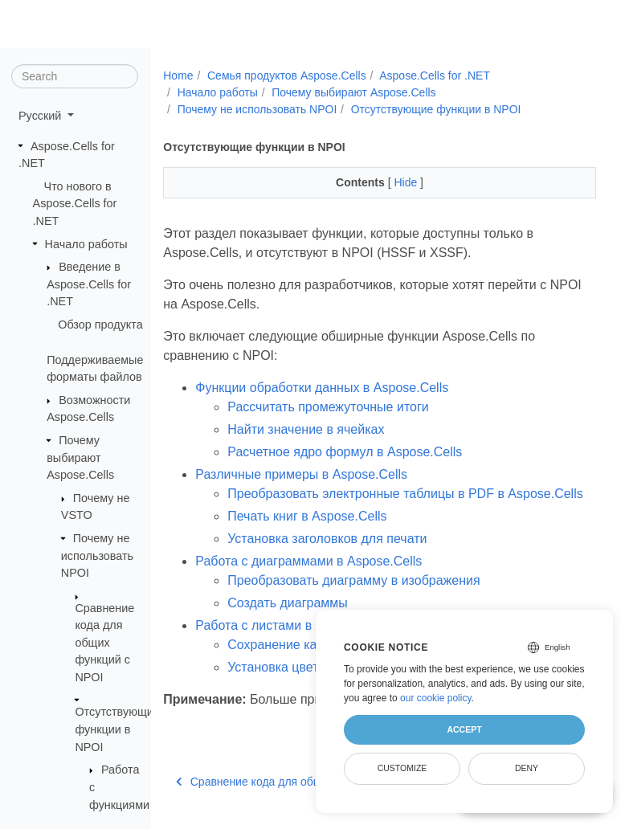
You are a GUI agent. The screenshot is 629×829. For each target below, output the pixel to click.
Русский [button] (41, 115)
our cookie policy (436, 698)
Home (178, 75)
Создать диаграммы (287, 603)
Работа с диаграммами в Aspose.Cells (308, 561)
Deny (526, 768)
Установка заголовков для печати (327, 538)
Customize (402, 768)
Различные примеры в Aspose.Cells (301, 474)
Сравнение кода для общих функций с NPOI (104, 642)
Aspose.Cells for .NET (434, 75)
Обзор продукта (100, 324)
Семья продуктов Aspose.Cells (286, 75)
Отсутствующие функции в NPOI (117, 729)
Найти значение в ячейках (305, 429)
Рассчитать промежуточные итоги (327, 407)
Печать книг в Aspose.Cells (306, 516)
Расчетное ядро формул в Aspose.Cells (344, 452)
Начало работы (86, 243)
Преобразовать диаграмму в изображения (353, 580)
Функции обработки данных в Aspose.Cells (321, 387)
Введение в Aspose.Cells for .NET (89, 284)
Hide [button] (407, 182)
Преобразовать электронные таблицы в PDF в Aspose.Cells (404, 493)
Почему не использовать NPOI (97, 555)
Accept (464, 729)
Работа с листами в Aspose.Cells (292, 625)
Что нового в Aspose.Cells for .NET (75, 203)
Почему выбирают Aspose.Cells (80, 457)
